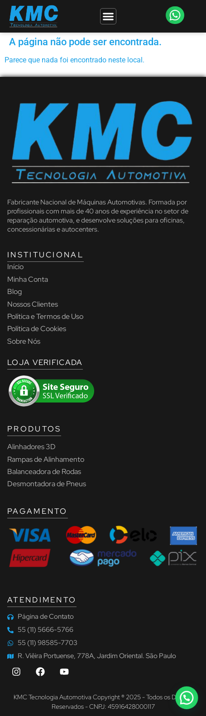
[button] (175, 15)
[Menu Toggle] (108, 16)
